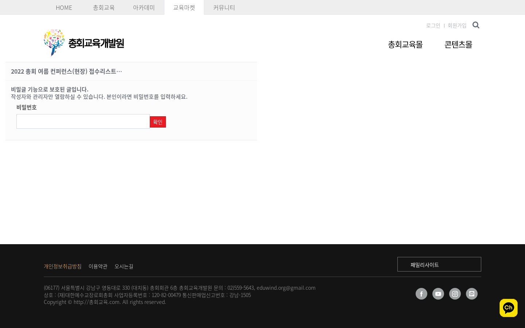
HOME (64, 7)
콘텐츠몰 (458, 44)
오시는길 (123, 266)
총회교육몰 (405, 44)
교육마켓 (184, 7)
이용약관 (98, 266)
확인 (158, 121)
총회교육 (104, 7)
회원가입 (457, 25)
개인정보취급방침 (63, 266)
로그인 (433, 25)
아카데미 (144, 7)
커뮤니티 (224, 7)
